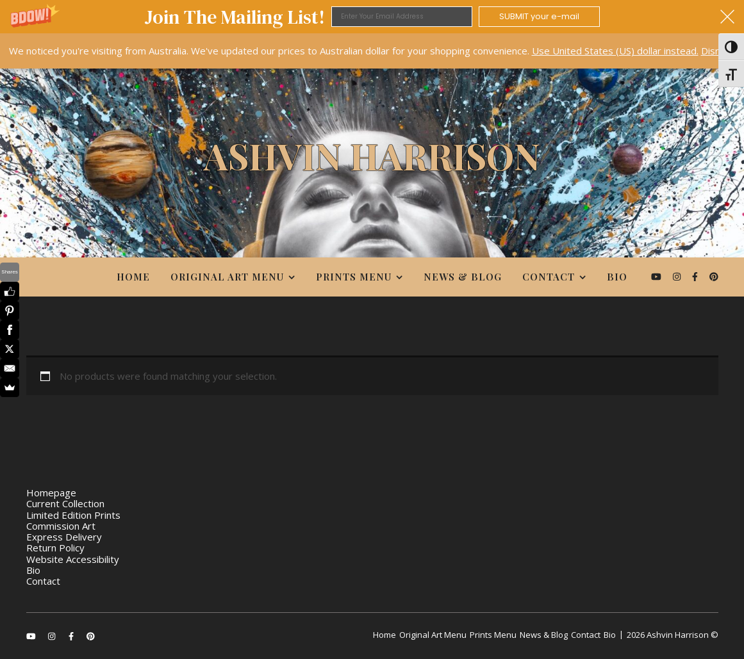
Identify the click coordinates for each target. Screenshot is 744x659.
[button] (372, 16)
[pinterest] (713, 276)
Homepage (51, 492)
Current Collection (65, 503)
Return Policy (55, 547)
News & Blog (463, 276)
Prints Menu (354, 276)
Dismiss (718, 50)
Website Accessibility (72, 559)
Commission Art (60, 525)
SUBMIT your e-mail (539, 16)
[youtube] (657, 276)
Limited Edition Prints (73, 514)
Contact (548, 276)
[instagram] (678, 276)
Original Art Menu (227, 276)
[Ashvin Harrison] (372, 161)
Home (133, 276)
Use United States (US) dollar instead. (615, 50)
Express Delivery (64, 536)
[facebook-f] (696, 276)
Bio (617, 276)
